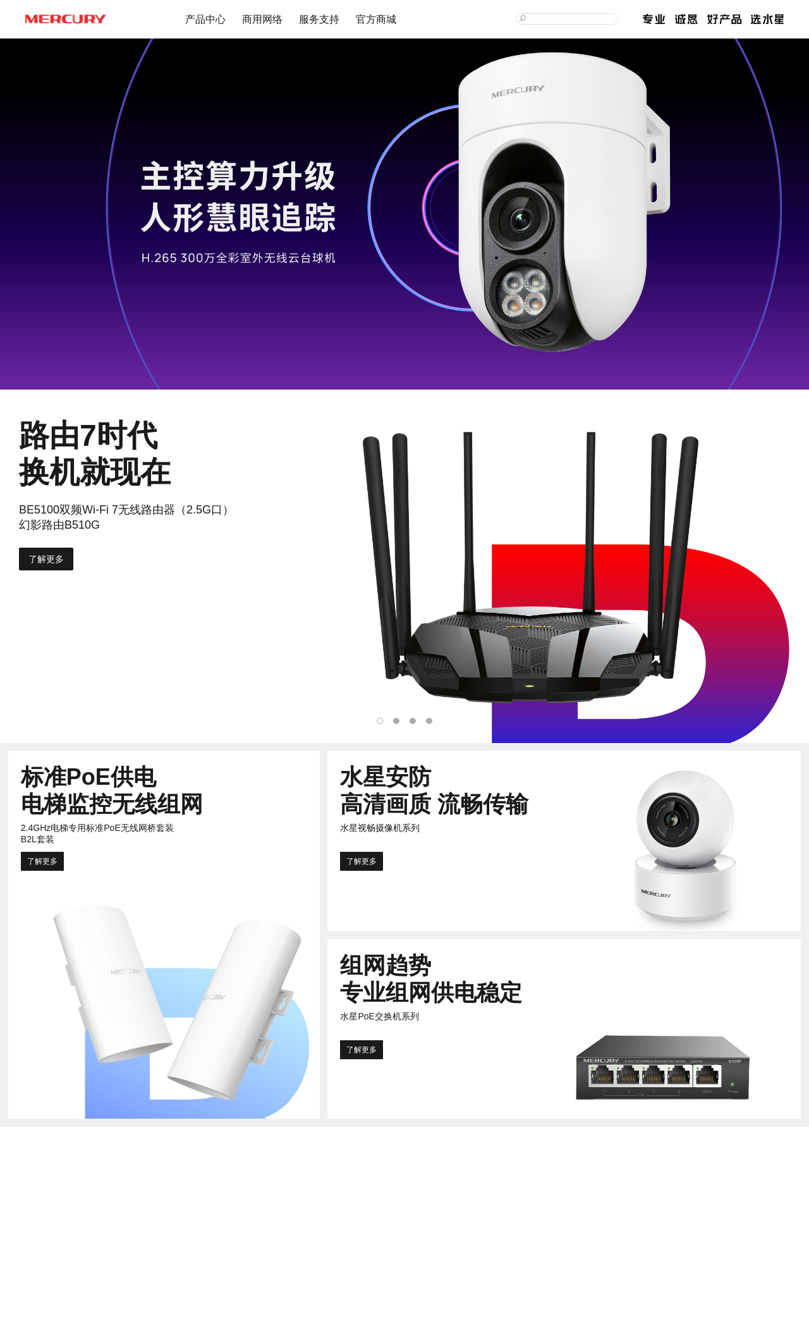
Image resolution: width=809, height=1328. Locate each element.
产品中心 (205, 19)
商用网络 (262, 19)
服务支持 (319, 19)
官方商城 (376, 19)
